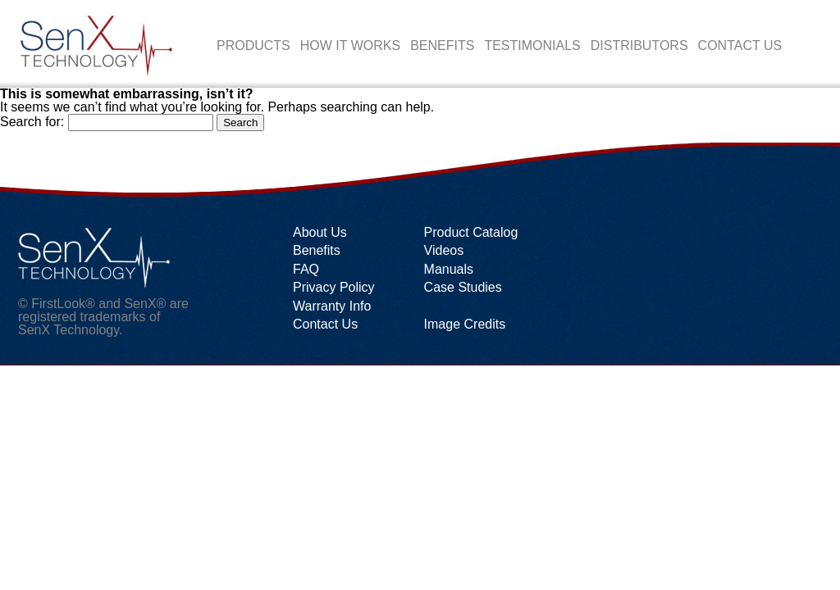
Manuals (448, 269)
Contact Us (740, 45)
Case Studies (463, 287)
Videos (444, 250)
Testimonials (532, 45)
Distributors (639, 45)
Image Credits (465, 324)
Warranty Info (332, 306)
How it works (350, 45)
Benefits (442, 45)
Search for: (32, 122)
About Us (320, 232)
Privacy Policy (334, 287)
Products (253, 45)
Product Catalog (471, 232)
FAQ (306, 269)
